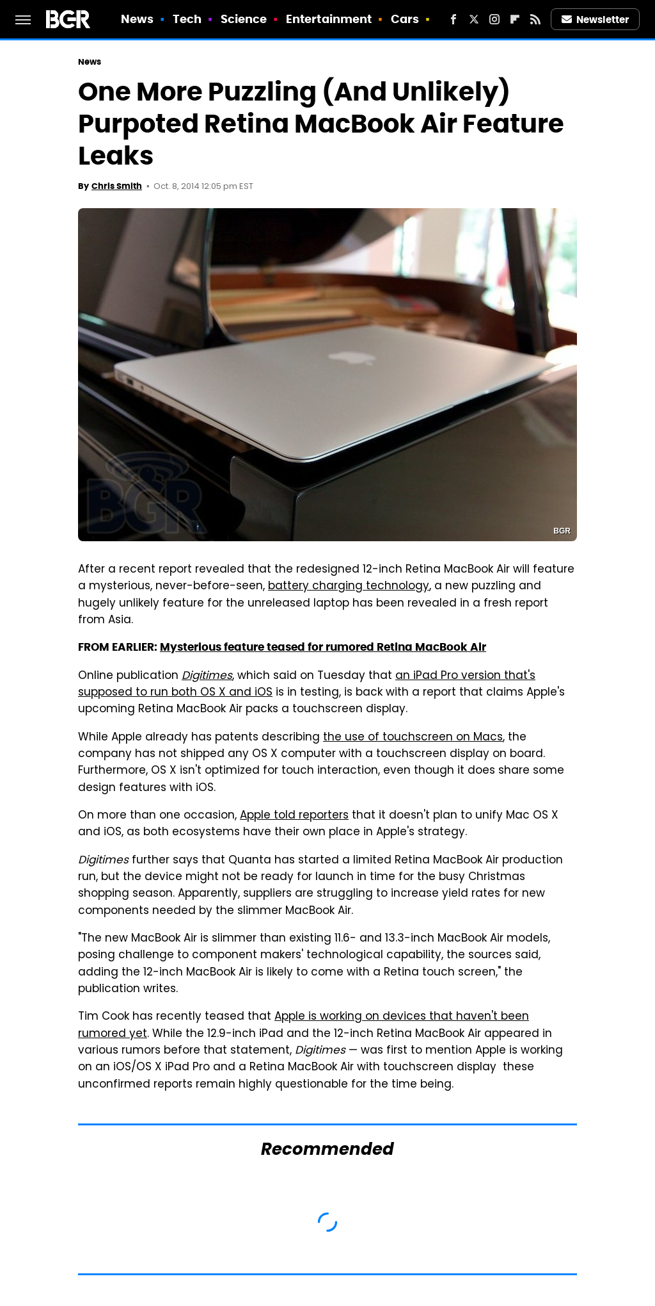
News (137, 19)
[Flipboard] (515, 19)
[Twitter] (474, 19)
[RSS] (535, 19)
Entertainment (329, 19)
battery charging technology (348, 587)
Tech (187, 19)
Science (244, 19)
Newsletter (595, 19)
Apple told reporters (294, 816)
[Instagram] (494, 19)
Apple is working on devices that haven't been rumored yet (303, 1025)
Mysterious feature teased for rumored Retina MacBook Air (323, 647)
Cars (405, 19)
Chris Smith (116, 186)
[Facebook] (453, 19)
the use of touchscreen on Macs (413, 738)
